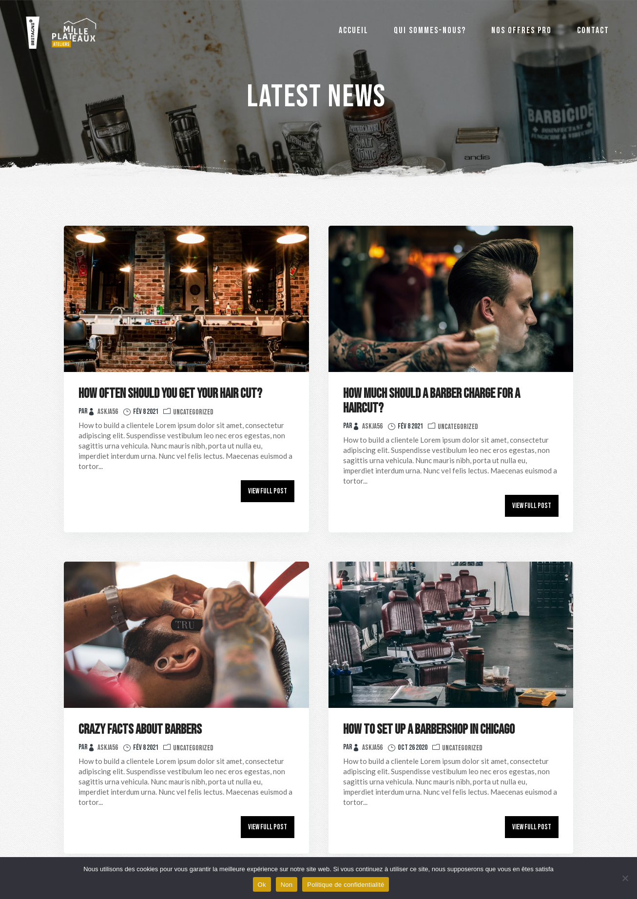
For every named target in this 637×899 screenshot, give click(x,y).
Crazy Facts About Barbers (140, 730)
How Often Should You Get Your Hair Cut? (170, 394)
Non (287, 884)
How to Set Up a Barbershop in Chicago (429, 730)
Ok (262, 884)
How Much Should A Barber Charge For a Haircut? (431, 401)
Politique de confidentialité (345, 884)
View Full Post (267, 491)
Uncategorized (193, 412)
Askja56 (107, 411)
